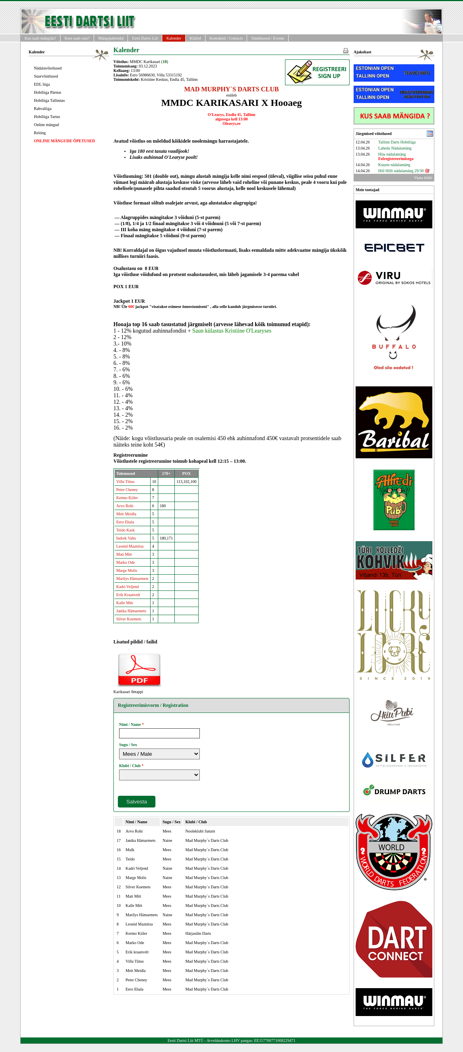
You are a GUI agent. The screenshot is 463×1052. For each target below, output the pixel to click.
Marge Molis (126, 570)
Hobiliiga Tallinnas (49, 100)
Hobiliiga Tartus (47, 116)
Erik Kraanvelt (128, 594)
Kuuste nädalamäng (394, 164)
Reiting (40, 133)
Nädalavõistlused (48, 68)
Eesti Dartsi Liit (145, 38)
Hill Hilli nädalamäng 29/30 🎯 (403, 171)
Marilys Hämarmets (132, 578)
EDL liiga (42, 84)
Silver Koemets (128, 619)
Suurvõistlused (46, 76)
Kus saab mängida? (40, 38)
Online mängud (46, 124)
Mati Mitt (124, 554)
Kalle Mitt (124, 603)
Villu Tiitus (125, 481)
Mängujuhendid (111, 38)
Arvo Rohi (125, 506)
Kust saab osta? (77, 38)
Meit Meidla (126, 514)
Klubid (195, 38)
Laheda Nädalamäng (394, 148)
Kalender (173, 38)
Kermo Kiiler (127, 497)
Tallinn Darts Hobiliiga (397, 142)
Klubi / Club (129, 765)
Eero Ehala (125, 522)
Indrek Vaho (126, 538)
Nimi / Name (130, 724)
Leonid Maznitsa (129, 546)
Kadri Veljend (127, 586)
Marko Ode (125, 562)
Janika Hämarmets (131, 611)
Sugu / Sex (128, 744)
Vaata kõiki (423, 177)
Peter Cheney (127, 489)
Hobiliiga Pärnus (47, 92)
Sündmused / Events (267, 38)
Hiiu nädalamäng (395, 156)
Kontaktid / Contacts (226, 38)
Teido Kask (125, 530)
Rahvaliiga (42, 108)
